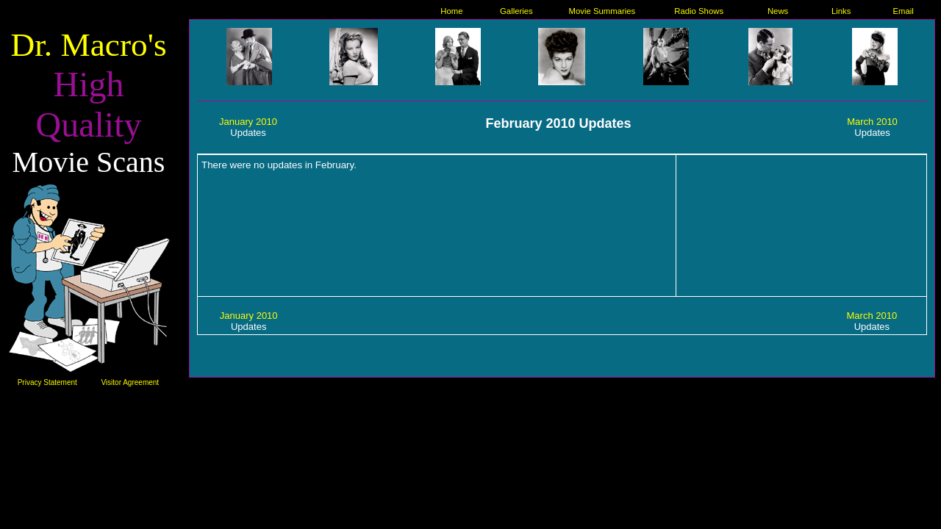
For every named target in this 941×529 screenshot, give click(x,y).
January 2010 (248, 121)
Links (841, 11)
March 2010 (872, 121)
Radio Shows (698, 11)
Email (903, 11)
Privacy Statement (47, 382)
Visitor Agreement (130, 382)
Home (451, 11)
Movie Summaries (602, 11)
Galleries (516, 11)
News (778, 11)
